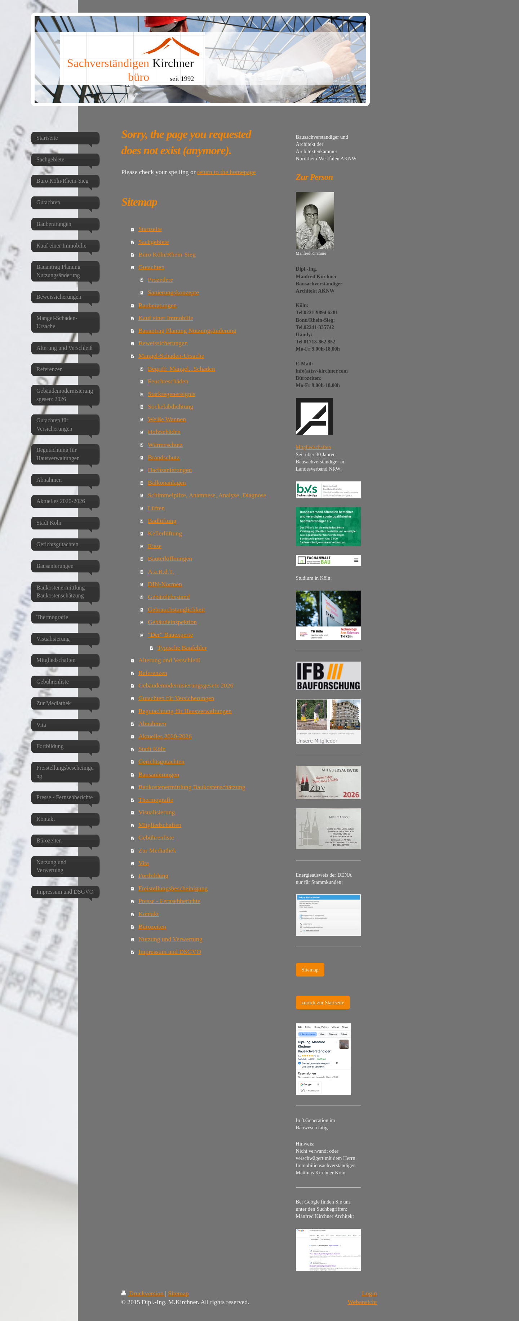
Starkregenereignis (171, 393)
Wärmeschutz (165, 444)
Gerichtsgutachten (161, 761)
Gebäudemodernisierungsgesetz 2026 (185, 685)
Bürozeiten (152, 926)
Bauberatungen (157, 305)
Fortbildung (153, 875)
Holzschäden (164, 431)
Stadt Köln (152, 748)
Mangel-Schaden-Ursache (171, 355)
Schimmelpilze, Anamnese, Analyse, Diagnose (207, 495)
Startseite (150, 228)
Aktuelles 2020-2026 (165, 736)
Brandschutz (163, 457)
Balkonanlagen (167, 482)
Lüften (156, 508)
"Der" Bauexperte (170, 634)
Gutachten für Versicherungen (176, 698)
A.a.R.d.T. (161, 571)
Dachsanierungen (170, 469)
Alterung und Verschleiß (169, 660)
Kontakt (148, 913)
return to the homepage (226, 171)
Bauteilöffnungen (170, 558)
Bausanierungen (158, 774)
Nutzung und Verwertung (170, 939)
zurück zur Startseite (323, 1002)
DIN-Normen (165, 584)
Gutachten (151, 267)
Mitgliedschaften (159, 824)
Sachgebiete (153, 241)
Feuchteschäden (168, 381)
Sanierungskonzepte (173, 292)
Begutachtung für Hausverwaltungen (185, 711)
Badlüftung (162, 520)
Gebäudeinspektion (172, 622)
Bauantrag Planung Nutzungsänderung (187, 330)
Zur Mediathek (157, 850)
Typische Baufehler (182, 647)
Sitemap (310, 970)
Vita (143, 863)
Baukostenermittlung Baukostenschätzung (191, 787)
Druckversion (143, 1293)
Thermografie (155, 799)
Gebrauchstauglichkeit (176, 609)
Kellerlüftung (165, 533)
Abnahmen (152, 723)
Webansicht (362, 1302)
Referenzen (152, 672)
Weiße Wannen (167, 419)
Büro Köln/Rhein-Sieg (167, 254)
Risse (154, 546)
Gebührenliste (156, 837)
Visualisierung (156, 812)
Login (369, 1293)
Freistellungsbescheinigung (173, 888)
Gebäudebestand (169, 596)
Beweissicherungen (163, 343)
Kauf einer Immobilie (165, 317)
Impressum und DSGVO (169, 951)
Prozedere (160, 279)
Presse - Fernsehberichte (169, 900)
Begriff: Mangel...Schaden (181, 368)
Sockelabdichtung (170, 406)
